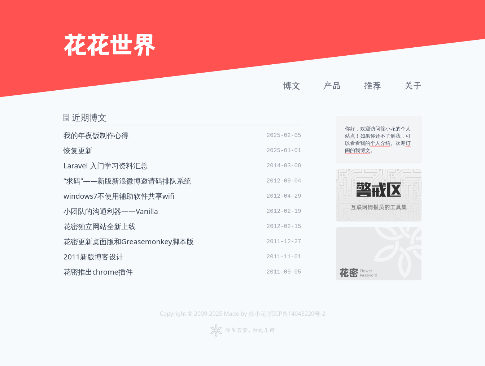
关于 (412, 85)
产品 (332, 85)
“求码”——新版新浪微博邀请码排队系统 (182, 181)
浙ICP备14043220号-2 (296, 314)
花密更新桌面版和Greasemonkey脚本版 (182, 241)
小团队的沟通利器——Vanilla (182, 211)
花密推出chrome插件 (182, 272)
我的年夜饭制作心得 (182, 135)
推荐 (372, 85)
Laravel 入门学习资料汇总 (182, 166)
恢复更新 (182, 150)
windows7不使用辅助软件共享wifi (182, 196)
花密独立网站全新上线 (182, 226)
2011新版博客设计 (182, 257)
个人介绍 (380, 142)
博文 (291, 85)
